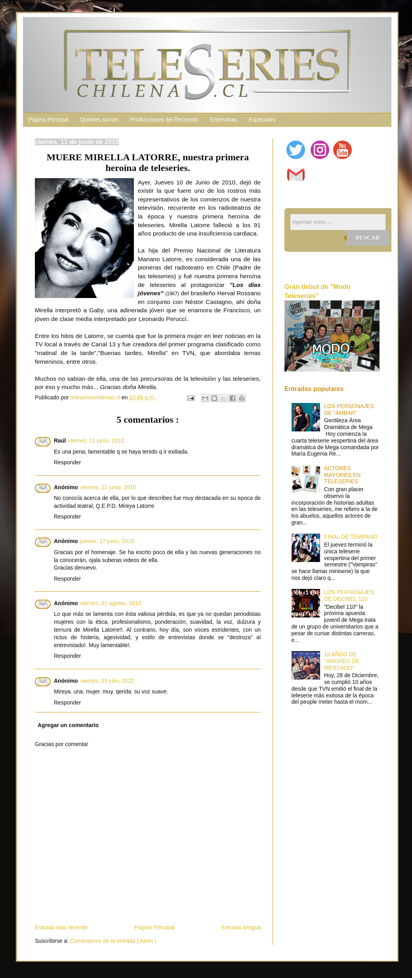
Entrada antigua (241, 927)
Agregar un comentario (68, 725)
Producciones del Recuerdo (164, 119)
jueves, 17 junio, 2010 (107, 541)
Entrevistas (223, 119)
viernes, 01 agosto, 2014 (110, 603)
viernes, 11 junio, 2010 (96, 440)
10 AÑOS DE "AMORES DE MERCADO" (341, 661)
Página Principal (49, 119)
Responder (67, 462)
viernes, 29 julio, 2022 (107, 681)
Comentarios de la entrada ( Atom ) (113, 941)
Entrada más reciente (61, 927)
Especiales (262, 119)
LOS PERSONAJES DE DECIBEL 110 (349, 595)
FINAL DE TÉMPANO (350, 537)
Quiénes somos (99, 119)
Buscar (367, 237)
